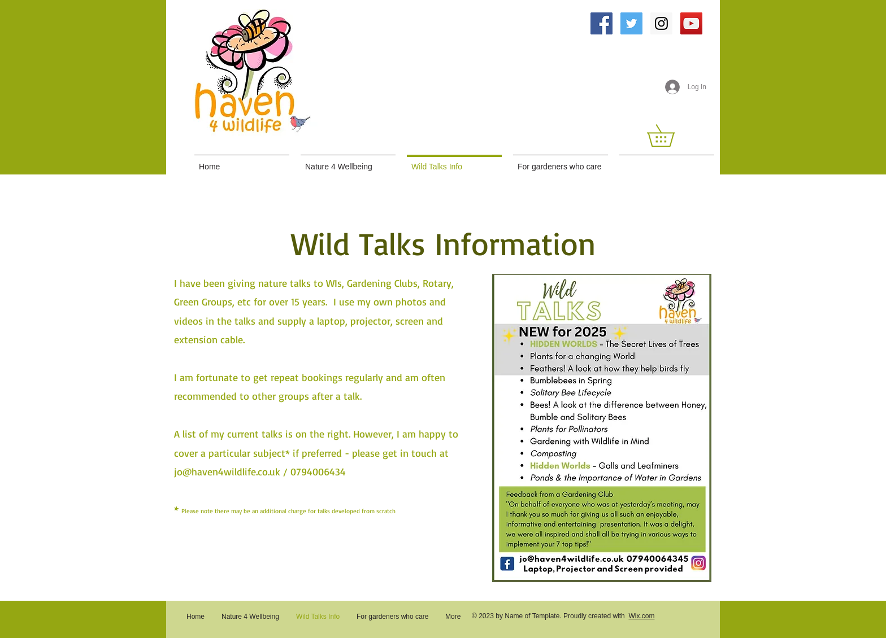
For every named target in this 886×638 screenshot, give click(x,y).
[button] (671, 135)
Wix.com (641, 616)
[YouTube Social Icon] (691, 23)
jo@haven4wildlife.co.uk (227, 471)
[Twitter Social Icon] (631, 23)
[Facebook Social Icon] (601, 23)
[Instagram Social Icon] (661, 23)
